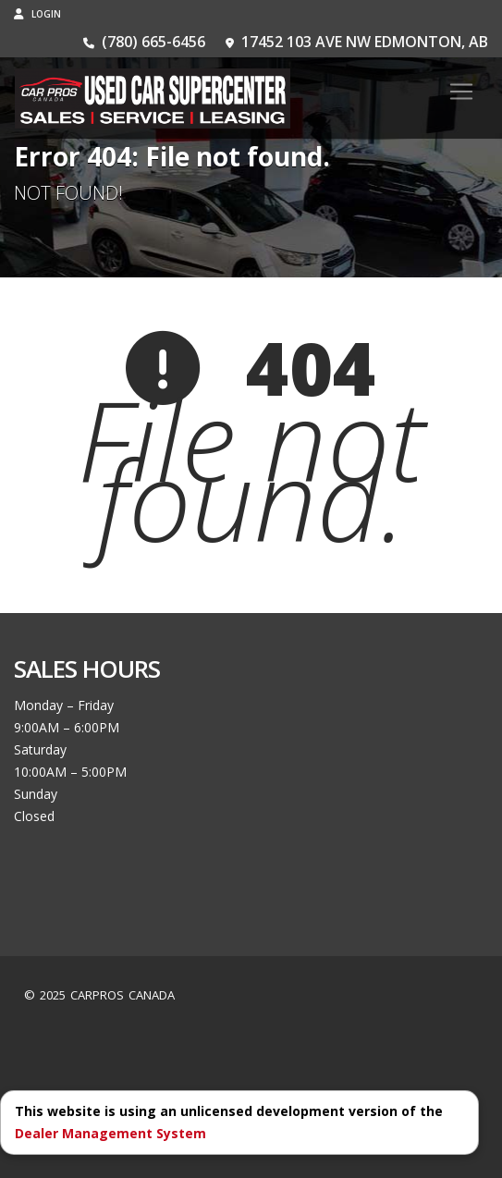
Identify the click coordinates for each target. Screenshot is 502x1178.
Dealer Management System (110, 1133)
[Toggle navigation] (461, 91)
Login (37, 13)
